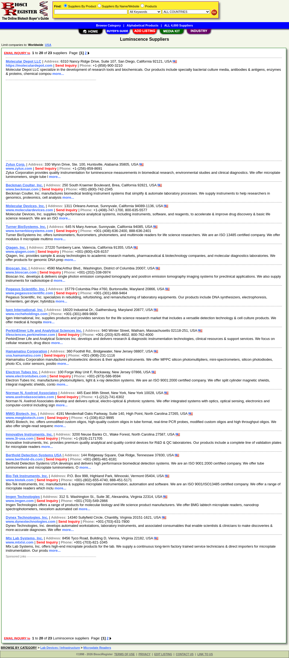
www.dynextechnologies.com (31, 521)
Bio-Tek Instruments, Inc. (27, 476)
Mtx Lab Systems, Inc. (24, 538)
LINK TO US (205, 654)
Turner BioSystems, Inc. (26, 227)
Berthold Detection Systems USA (34, 455)
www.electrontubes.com (26, 376)
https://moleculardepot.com (29, 65)
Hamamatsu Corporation (26, 351)
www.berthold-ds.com (24, 459)
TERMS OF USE (124, 654)
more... (58, 74)
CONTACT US (185, 654)
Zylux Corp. (15, 164)
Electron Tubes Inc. (22, 372)
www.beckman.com (22, 189)
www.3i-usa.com (19, 438)
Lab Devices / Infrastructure (60, 647)
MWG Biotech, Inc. (21, 414)
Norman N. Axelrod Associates (31, 393)
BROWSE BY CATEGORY (19, 647)
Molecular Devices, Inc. (25, 206)
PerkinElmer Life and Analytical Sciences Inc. (44, 330)
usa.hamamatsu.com (23, 355)
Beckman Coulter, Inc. (24, 185)
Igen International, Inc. (24, 310)
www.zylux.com (19, 168)
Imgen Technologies (23, 497)
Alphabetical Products (142, 25)
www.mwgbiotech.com (25, 418)
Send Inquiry (66, 65)
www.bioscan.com (21, 272)
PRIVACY (145, 654)
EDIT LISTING (163, 654)
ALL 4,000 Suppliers (178, 25)
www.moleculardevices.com (29, 210)
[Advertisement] (144, 119)
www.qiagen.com (20, 251)
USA (48, 44)
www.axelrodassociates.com (30, 397)
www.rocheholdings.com (27, 314)
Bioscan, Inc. (17, 268)
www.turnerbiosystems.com (29, 231)
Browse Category (108, 25)
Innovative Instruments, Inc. (29, 434)
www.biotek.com (20, 480)
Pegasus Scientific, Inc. (25, 289)
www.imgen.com (20, 501)
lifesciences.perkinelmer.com (30, 335)
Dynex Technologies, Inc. (27, 517)
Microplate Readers (97, 647)
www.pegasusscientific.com (29, 293)
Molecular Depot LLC (23, 61)
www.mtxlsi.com (19, 542)
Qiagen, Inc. (16, 247)
